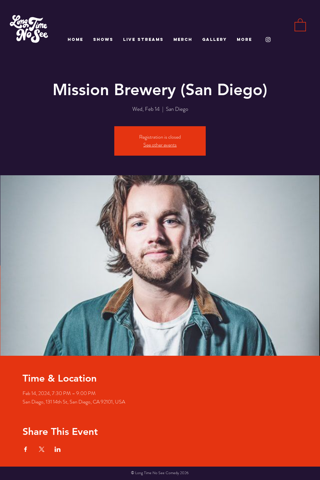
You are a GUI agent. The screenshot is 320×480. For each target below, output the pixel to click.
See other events (160, 144)
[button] (300, 24)
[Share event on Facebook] (26, 449)
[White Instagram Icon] (268, 39)
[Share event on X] (42, 449)
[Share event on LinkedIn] (58, 449)
